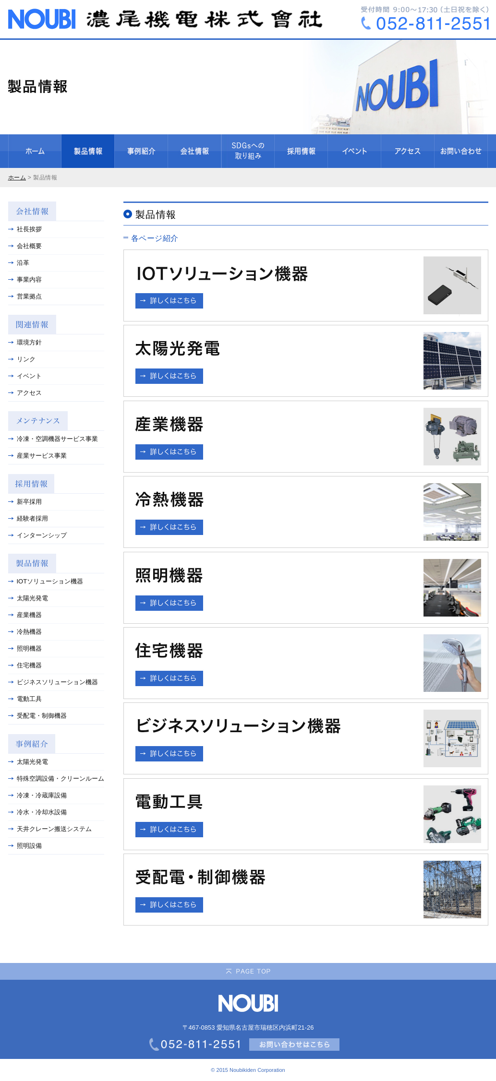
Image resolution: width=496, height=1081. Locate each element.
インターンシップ (37, 535)
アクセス (25, 392)
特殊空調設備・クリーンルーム (56, 778)
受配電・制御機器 (37, 715)
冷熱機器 (25, 631)
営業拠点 (25, 296)
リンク (22, 359)
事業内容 (25, 279)
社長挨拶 (25, 229)
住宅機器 (25, 665)
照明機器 (25, 648)
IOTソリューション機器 (46, 581)
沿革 (18, 262)
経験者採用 (28, 518)
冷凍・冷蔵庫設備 (37, 795)
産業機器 (25, 614)
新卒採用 (25, 501)
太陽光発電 (28, 598)
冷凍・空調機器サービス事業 (53, 438)
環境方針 (25, 342)
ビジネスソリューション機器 (53, 682)
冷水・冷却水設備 (37, 812)
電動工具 (25, 698)
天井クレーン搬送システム (50, 828)
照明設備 (25, 845)
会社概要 (25, 245)
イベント (25, 376)
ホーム (17, 177)
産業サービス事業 (37, 455)
